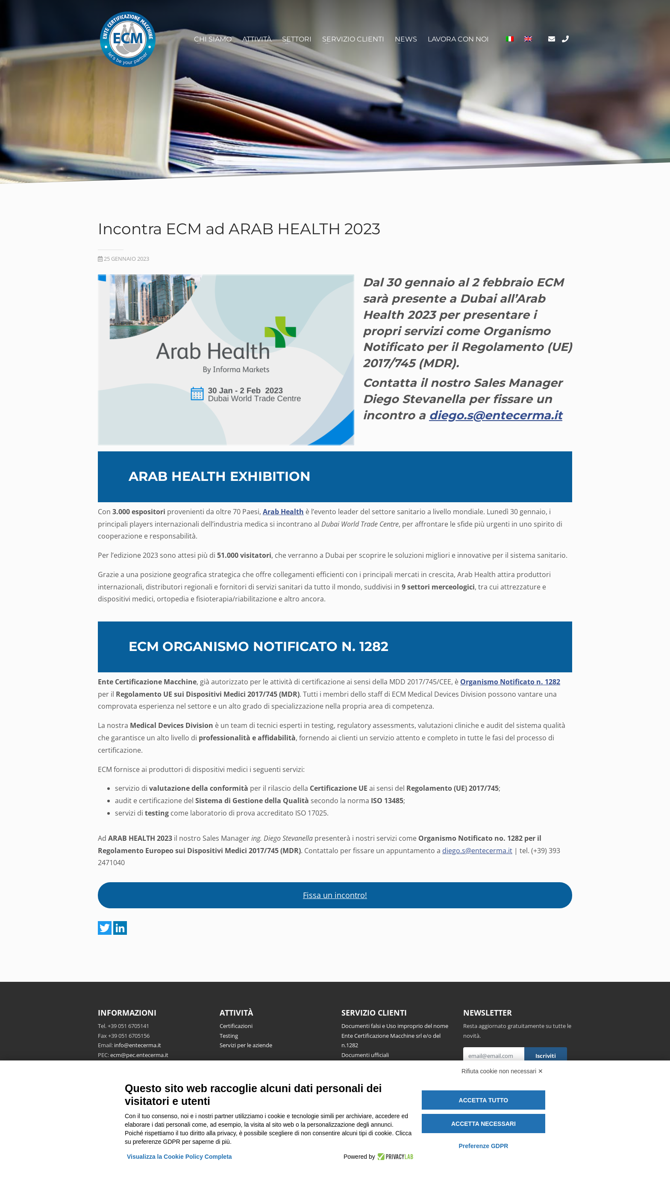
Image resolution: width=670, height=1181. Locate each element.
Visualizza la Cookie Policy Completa (179, 1156)
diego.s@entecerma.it (477, 850)
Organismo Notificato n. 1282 (510, 681)
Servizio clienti (353, 39)
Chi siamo (213, 39)
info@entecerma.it (137, 1045)
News (406, 39)
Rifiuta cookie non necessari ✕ (502, 1071)
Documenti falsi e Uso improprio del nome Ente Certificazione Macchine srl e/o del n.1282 (394, 1035)
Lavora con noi (458, 39)
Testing (229, 1036)
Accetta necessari (483, 1123)
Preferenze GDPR (483, 1146)
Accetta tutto (483, 1100)
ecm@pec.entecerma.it (139, 1055)
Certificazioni (236, 1026)
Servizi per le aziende (246, 1045)
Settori (296, 39)
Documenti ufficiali (365, 1055)
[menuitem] (510, 39)
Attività (256, 39)
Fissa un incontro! (335, 895)
